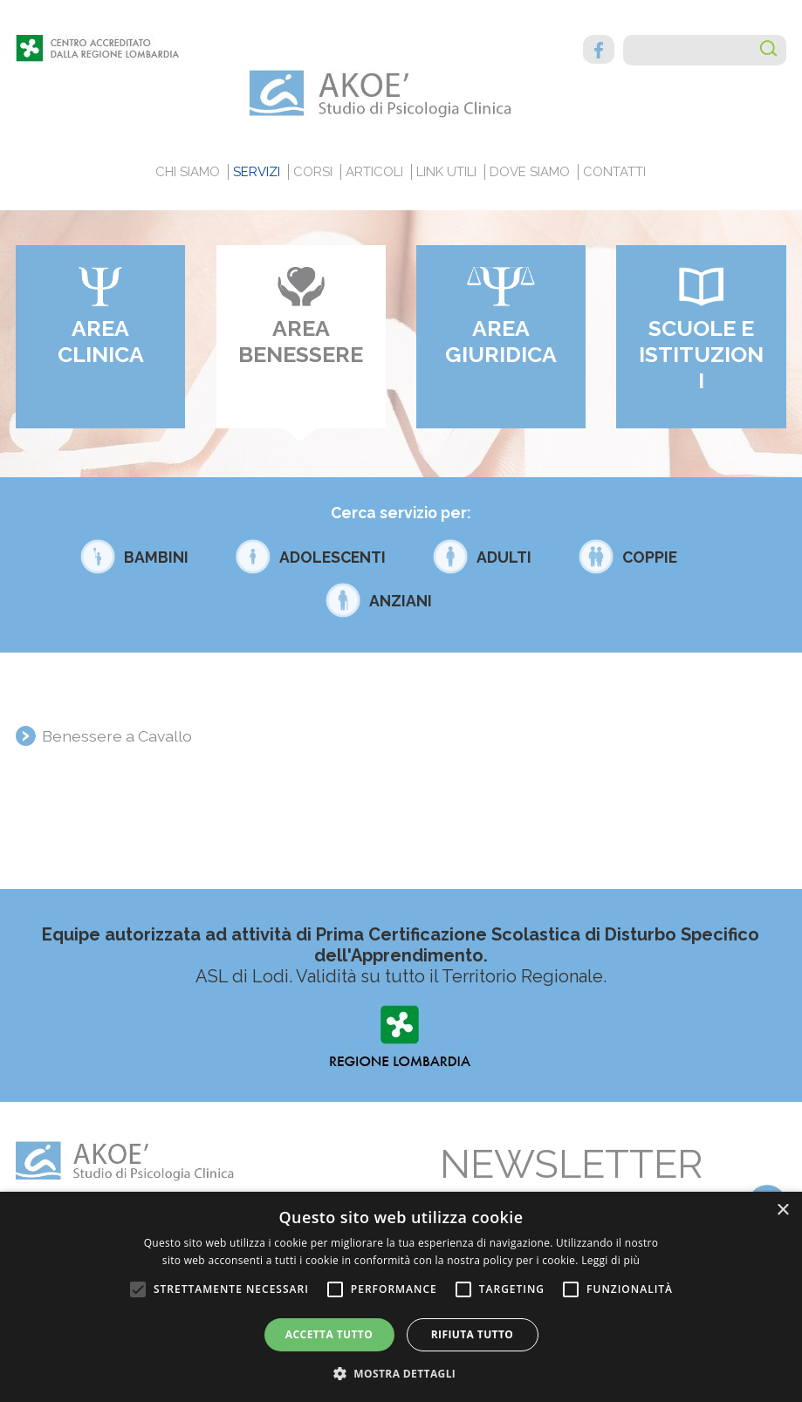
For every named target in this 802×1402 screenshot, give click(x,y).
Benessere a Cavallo (117, 736)
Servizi (256, 172)
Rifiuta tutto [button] (472, 1334)
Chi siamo (187, 172)
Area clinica (101, 341)
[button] (401, 1372)
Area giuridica (501, 341)
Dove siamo (530, 172)
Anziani (400, 601)
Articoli (374, 172)
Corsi (312, 172)
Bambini (156, 557)
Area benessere (300, 341)
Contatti (614, 172)
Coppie (649, 557)
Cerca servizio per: (401, 512)
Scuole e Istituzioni (701, 354)
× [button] (782, 1210)
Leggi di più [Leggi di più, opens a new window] (610, 1260)
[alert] (401, 1297)
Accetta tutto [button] (329, 1334)
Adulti (503, 557)
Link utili (446, 172)
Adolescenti (332, 557)
